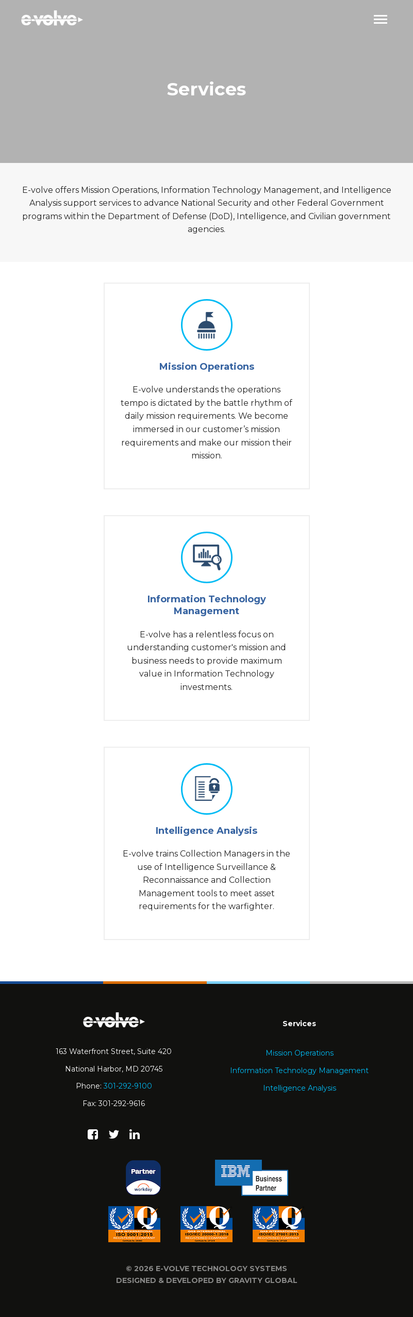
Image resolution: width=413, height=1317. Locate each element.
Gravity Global (263, 1280)
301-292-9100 (128, 1086)
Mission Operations (300, 1053)
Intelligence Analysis (299, 1088)
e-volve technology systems (221, 1268)
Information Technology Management (299, 1070)
